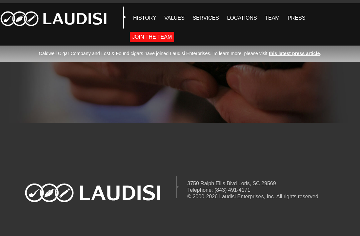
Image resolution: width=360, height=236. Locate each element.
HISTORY (144, 18)
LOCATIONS (242, 18)
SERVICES (205, 18)
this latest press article (294, 53)
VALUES (174, 18)
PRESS (296, 18)
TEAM (272, 18)
